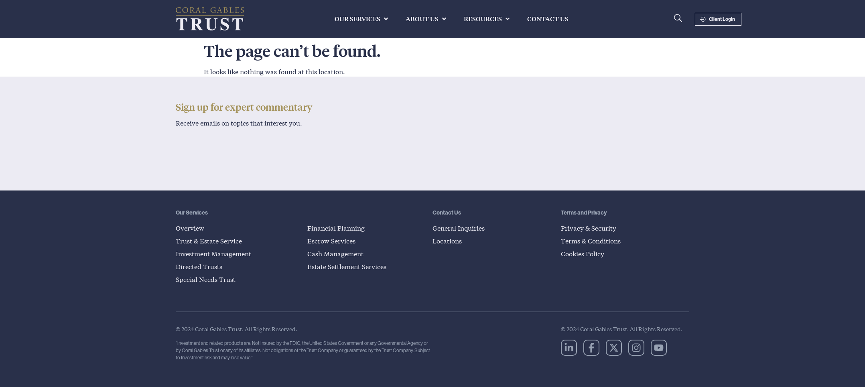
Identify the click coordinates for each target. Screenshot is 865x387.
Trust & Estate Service (209, 241)
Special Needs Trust (206, 279)
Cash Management (335, 253)
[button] (362, 19)
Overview (190, 228)
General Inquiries (459, 228)
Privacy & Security (588, 228)
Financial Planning (336, 228)
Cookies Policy (582, 253)
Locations (447, 241)
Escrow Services (331, 241)
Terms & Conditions (591, 241)
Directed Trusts (199, 266)
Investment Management (213, 253)
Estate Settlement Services (346, 266)
